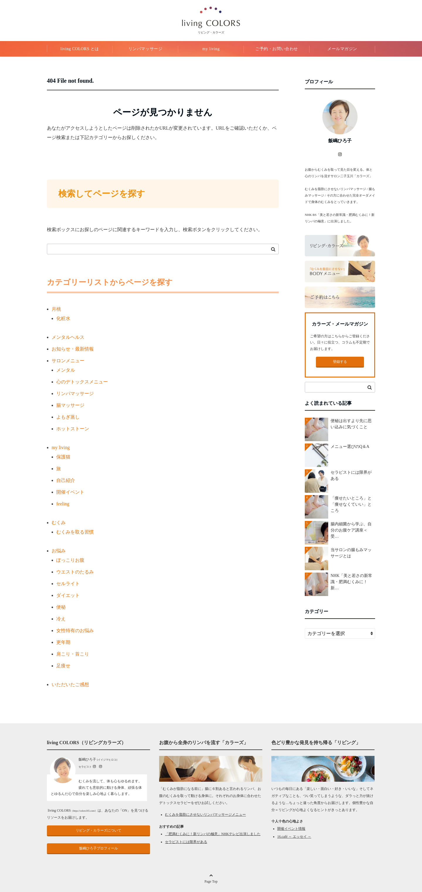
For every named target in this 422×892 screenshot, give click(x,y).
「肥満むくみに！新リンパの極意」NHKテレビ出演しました (213, 834)
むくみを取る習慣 (75, 531)
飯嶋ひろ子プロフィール (98, 848)
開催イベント (70, 492)
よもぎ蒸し (68, 416)
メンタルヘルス (68, 337)
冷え (61, 618)
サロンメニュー (68, 360)
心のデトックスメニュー (82, 381)
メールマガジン (342, 49)
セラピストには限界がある (186, 842)
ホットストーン (72, 428)
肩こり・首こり (72, 653)
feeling (62, 503)
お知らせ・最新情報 (73, 348)
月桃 (56, 309)
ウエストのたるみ (75, 571)
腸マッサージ (70, 405)
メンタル (65, 370)
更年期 (63, 642)
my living (210, 49)
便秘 (61, 607)
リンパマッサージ (145, 49)
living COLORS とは (79, 49)
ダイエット (68, 595)
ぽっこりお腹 (70, 560)
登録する (340, 362)
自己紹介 (65, 480)
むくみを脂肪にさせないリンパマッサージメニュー (205, 815)
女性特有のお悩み (75, 630)
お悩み (59, 550)
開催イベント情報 (291, 829)
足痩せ (63, 665)
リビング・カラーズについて (98, 830)
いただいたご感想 (70, 684)
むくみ (59, 522)
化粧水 (63, 318)
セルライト (68, 583)
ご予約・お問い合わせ (276, 49)
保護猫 (63, 456)
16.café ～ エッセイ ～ (294, 837)
